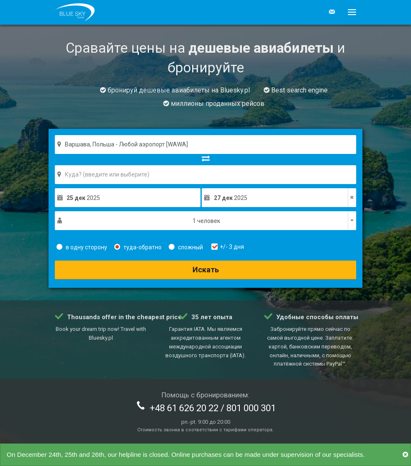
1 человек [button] (206, 221)
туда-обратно (138, 247)
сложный (186, 247)
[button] (349, 12)
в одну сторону (82, 247)
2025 (83, 198)
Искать (206, 269)
